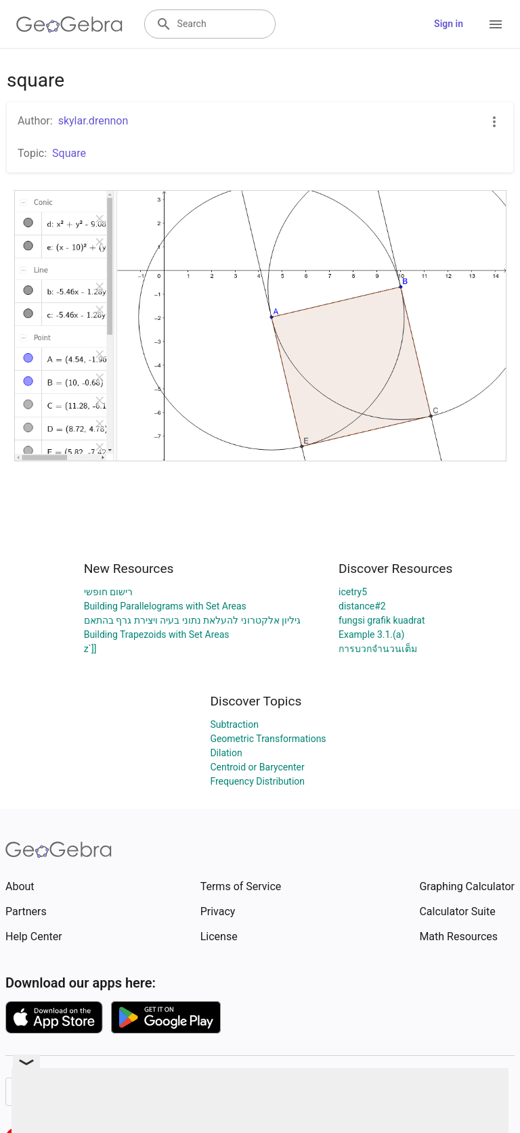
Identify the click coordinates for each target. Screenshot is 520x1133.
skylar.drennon (93, 120)
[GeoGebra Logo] (69, 24)
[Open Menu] (496, 24)
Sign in (448, 23)
